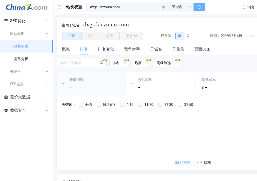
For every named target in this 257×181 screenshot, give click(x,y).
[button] (163, 7)
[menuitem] (66, 49)
